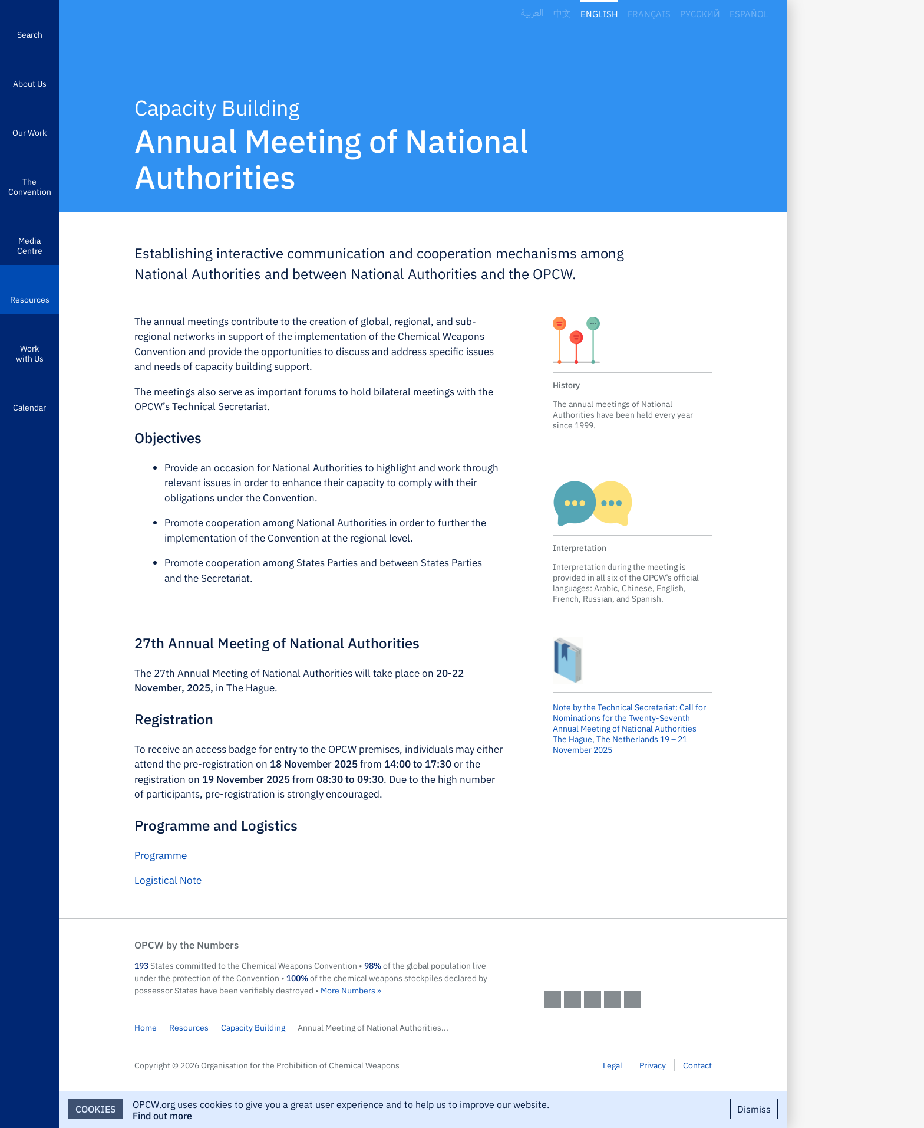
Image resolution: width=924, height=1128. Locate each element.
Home (145, 1027)
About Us (30, 83)
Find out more (162, 1115)
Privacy (652, 1065)
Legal (612, 1065)
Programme (160, 855)
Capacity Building (253, 1027)
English (599, 13)
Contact (697, 1065)
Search (29, 34)
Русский (700, 13)
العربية (532, 13)
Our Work (29, 132)
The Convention (29, 186)
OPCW (628, 956)
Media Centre (29, 245)
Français (649, 13)
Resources (30, 299)
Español (749, 13)
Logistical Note (168, 880)
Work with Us (30, 353)
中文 (562, 13)
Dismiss (754, 1108)
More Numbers (348, 990)
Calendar (29, 407)
